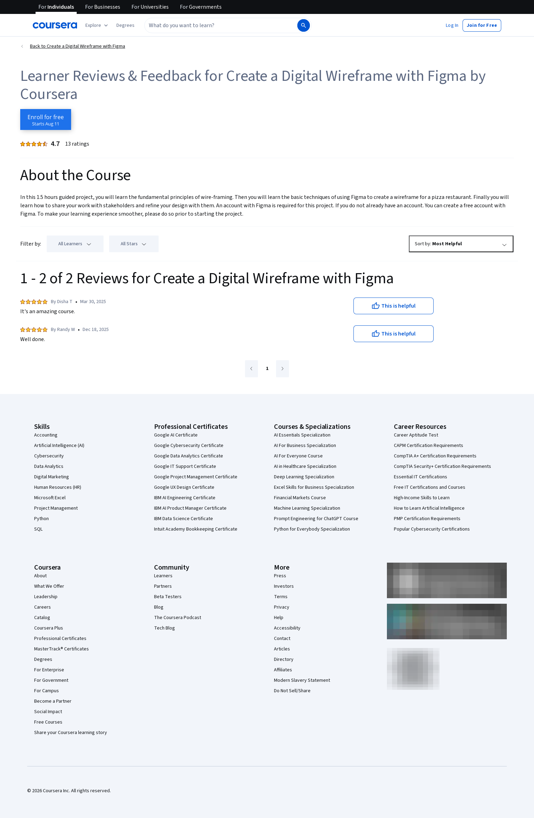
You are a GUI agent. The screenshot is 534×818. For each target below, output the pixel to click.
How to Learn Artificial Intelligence (429, 508)
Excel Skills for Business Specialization (314, 487)
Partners (163, 586)
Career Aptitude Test (416, 435)
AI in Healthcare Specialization (305, 466)
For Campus (46, 690)
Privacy (281, 607)
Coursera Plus (48, 628)
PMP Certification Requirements (427, 518)
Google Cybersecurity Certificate (188, 445)
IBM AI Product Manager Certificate (190, 508)
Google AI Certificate (176, 435)
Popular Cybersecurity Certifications (432, 529)
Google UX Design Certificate (184, 487)
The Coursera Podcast (177, 617)
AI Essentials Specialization (302, 435)
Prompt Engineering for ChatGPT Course (316, 518)
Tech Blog (164, 628)
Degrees (43, 659)
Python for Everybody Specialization (312, 529)
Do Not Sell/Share (292, 690)
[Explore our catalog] (97, 25)
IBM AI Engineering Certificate (184, 497)
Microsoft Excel (50, 497)
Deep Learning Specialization (304, 476)
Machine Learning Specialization (307, 508)
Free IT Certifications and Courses (429, 487)
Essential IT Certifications (420, 476)
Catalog (42, 617)
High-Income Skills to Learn (422, 497)
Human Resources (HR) (57, 487)
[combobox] (220, 25)
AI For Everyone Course (298, 456)
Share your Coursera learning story (70, 732)
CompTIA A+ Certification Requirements (435, 456)
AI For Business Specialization (305, 445)
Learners (163, 575)
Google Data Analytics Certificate (188, 456)
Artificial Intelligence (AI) (59, 445)
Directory (283, 659)
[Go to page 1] (267, 369)
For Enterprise (49, 669)
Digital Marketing (51, 476)
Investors (284, 586)
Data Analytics (48, 466)
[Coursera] (55, 25)
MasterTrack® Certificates (61, 649)
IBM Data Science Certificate (183, 518)
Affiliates (283, 669)
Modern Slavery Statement (302, 680)
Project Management (56, 508)
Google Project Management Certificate (195, 476)
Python (41, 518)
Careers (42, 607)
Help (278, 617)
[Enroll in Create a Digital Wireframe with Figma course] (45, 119)
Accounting (46, 435)
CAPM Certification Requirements (428, 445)
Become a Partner (52, 701)
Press (280, 575)
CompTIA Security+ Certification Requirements (442, 466)
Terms (281, 596)
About (40, 575)
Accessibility (287, 628)
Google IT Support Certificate (185, 466)
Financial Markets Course (300, 497)
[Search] (303, 25)
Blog (158, 607)
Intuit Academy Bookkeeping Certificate (195, 529)
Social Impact (48, 711)
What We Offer (49, 586)
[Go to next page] (282, 368)
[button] (125, 25)
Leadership (46, 596)
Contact (282, 638)
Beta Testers (168, 596)
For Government (51, 680)
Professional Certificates (60, 638)
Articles (282, 649)
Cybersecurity (49, 456)
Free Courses (48, 722)
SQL (38, 529)
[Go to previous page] (251, 368)
